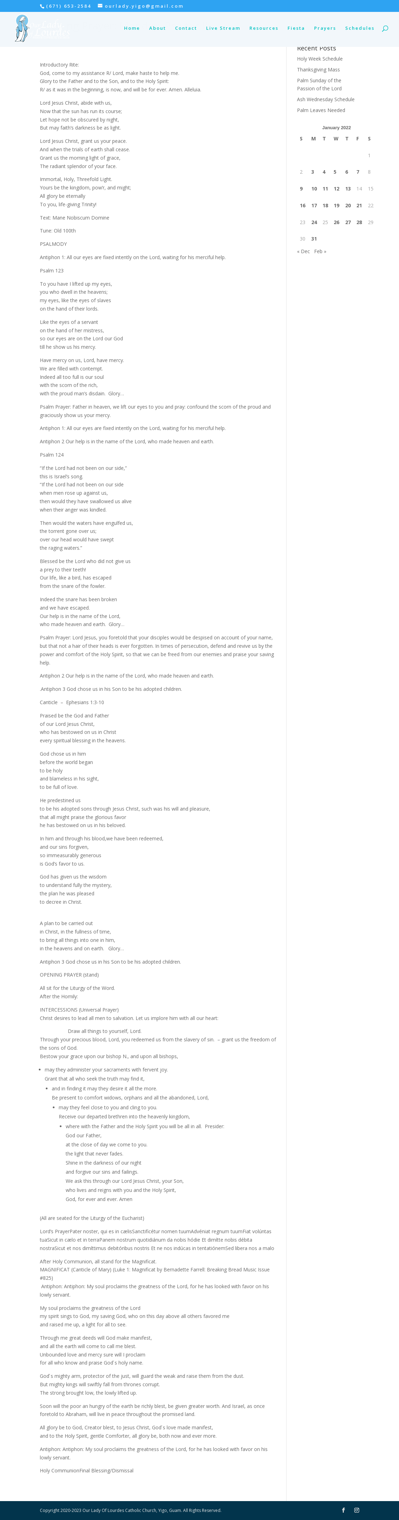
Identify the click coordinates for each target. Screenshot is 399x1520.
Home (132, 30)
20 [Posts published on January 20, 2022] (348, 205)
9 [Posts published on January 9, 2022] (301, 188)
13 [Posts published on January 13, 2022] (348, 188)
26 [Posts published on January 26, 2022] (336, 222)
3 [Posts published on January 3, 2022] (312, 171)
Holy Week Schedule (320, 58)
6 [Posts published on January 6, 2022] (346, 171)
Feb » (320, 251)
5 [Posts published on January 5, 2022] (335, 171)
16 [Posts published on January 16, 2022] (302, 205)
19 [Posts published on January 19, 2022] (336, 205)
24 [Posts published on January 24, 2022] (314, 222)
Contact (186, 30)
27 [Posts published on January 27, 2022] (348, 222)
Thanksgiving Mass (318, 69)
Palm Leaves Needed (321, 110)
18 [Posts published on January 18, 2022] (325, 205)
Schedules (360, 30)
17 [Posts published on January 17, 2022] (314, 205)
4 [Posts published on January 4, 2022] (323, 171)
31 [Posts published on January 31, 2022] (314, 238)
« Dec (303, 251)
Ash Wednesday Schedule (326, 99)
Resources (263, 30)
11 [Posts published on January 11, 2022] (325, 188)
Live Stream (223, 30)
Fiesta (296, 30)
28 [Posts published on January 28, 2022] (359, 222)
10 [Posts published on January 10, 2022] (314, 188)
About (157, 30)
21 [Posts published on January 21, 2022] (359, 205)
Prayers (325, 30)
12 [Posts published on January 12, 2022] (336, 188)
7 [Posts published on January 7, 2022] (357, 171)
